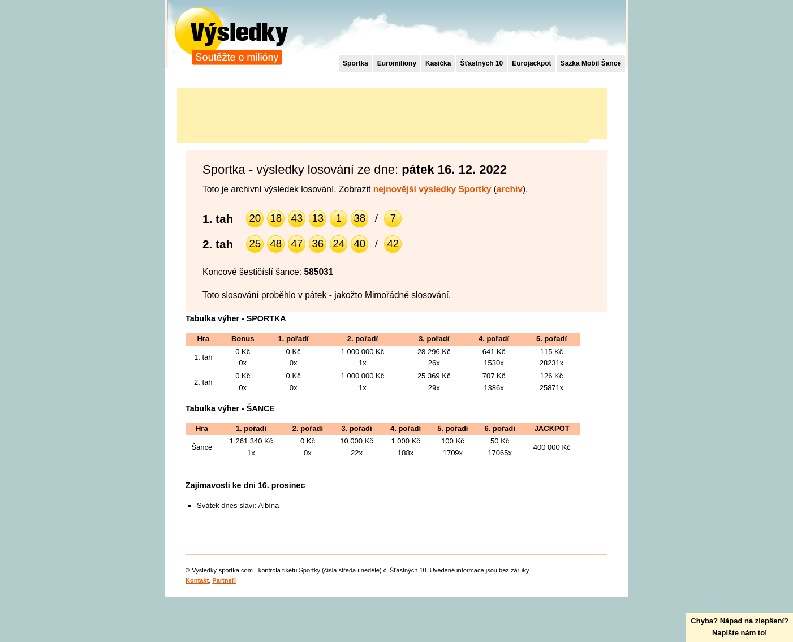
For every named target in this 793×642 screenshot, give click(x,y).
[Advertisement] (383, 113)
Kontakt (197, 580)
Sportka (355, 63)
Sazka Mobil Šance (591, 63)
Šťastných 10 (481, 63)
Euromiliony (396, 63)
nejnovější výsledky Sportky (432, 189)
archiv (510, 189)
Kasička (438, 63)
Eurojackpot (531, 63)
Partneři (224, 580)
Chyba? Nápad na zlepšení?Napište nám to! (739, 627)
